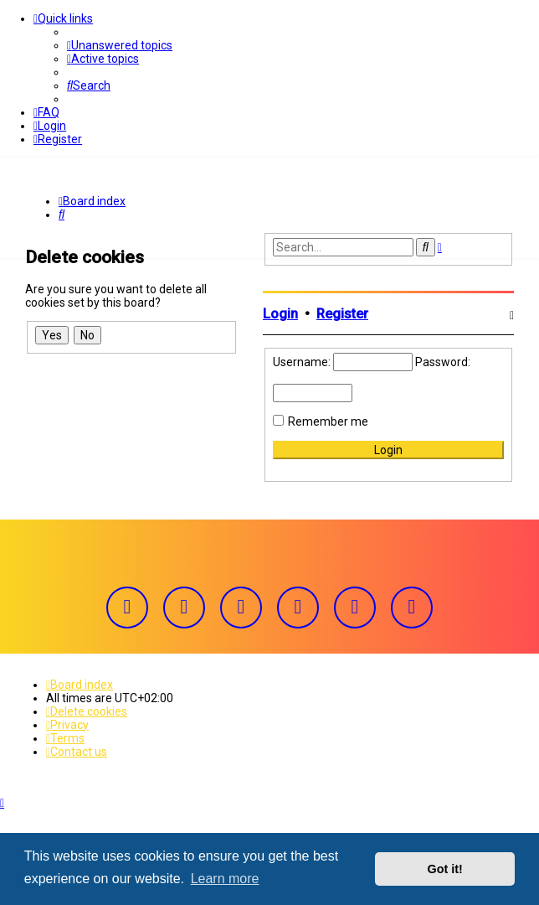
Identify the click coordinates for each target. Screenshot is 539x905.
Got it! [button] (445, 869)
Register (342, 313)
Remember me (328, 420)
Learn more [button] (225, 878)
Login (280, 313)
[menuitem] (119, 45)
